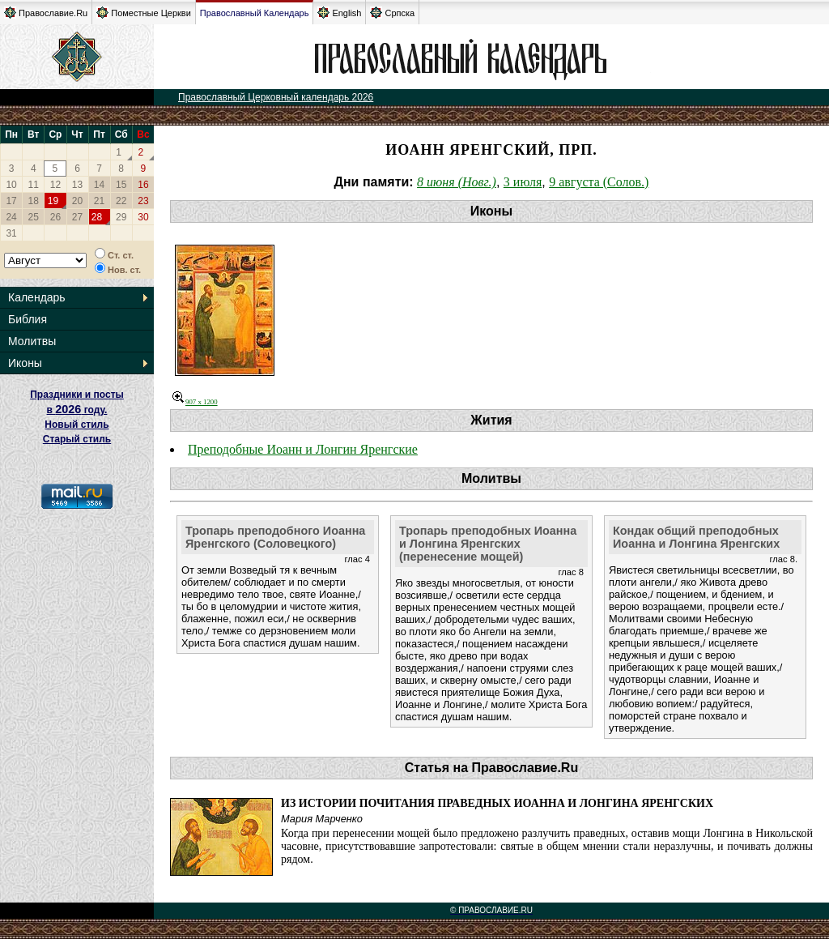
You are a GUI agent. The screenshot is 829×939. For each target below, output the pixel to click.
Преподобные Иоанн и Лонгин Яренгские (303, 449)
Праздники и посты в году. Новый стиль (77, 409)
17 (11, 201)
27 (77, 217)
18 (33, 201)
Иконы (25, 362)
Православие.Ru (45, 12)
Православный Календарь (254, 13)
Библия (27, 319)
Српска (392, 12)
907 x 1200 (195, 402)
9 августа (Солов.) (598, 182)
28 (96, 217)
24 (11, 217)
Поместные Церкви (143, 12)
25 (33, 217)
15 (121, 184)
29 (121, 217)
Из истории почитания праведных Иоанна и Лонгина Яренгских (497, 803)
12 (55, 184)
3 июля (523, 182)
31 (11, 233)
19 (53, 201)
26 (55, 217)
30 (143, 217)
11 (33, 184)
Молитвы (32, 341)
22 (121, 201)
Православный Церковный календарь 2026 (275, 97)
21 (99, 201)
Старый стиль (77, 439)
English (339, 12)
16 (143, 184)
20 (77, 201)
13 (77, 184)
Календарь (37, 297)
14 (99, 184)
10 (11, 184)
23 (143, 201)
